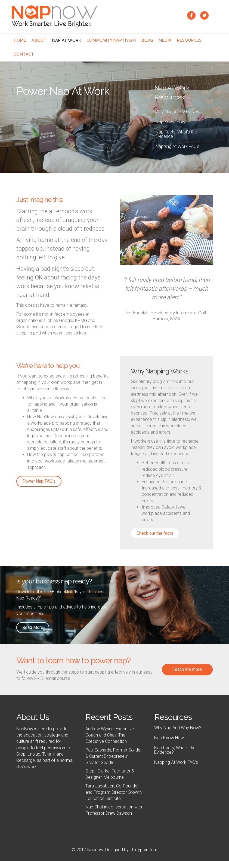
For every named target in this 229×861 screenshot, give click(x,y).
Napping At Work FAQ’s (177, 146)
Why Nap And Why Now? (179, 111)
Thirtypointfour (143, 849)
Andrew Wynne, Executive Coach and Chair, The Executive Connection (109, 735)
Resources (189, 40)
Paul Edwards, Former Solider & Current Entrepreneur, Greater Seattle (113, 756)
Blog (147, 40)
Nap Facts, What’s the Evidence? (176, 134)
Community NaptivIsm (111, 40)
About (39, 40)
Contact (24, 54)
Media (164, 40)
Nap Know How (170, 121)
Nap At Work (66, 40)
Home (20, 40)
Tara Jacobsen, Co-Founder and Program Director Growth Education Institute (113, 792)
